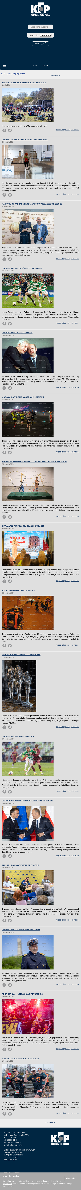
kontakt (45, 65)
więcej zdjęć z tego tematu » (67, 130)
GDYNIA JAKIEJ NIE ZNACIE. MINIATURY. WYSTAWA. (25, 139)
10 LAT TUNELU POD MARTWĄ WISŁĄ (18, 590)
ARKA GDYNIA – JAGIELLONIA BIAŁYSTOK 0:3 (22, 994)
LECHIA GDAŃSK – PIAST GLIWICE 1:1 (19, 736)
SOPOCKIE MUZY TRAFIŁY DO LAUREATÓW (21, 655)
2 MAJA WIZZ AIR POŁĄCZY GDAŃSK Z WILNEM (23, 526)
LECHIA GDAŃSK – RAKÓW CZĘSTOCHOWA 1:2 (23, 268)
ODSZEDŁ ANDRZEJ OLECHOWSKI (17, 333)
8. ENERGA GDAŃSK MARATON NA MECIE (20, 1058)
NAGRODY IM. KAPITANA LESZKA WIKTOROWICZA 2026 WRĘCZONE (32, 204)
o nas (35, 65)
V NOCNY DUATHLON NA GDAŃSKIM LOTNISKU (23, 397)
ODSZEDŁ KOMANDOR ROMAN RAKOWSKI (21, 930)
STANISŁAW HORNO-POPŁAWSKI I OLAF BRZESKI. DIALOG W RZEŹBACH (34, 462)
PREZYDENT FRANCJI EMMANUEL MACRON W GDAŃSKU (27, 801)
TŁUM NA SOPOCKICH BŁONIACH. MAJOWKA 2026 (24, 82)
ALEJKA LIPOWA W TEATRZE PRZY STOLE (20, 865)
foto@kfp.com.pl (16, 1145)
